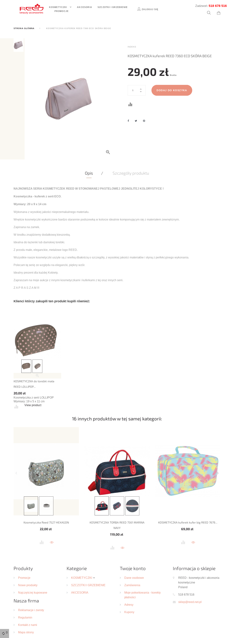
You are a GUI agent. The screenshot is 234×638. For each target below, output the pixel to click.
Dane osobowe (134, 577)
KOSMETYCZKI (81, 577)
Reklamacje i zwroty (31, 610)
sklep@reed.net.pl (190, 602)
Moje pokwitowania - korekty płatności (142, 595)
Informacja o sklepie (194, 568)
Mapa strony (26, 632)
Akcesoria (84, 7)
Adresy (128, 604)
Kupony (129, 612)
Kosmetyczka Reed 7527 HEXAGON (46, 522)
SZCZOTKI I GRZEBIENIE (88, 585)
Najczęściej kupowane (32, 592)
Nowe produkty (27, 585)
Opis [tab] (89, 173)
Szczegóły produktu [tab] (131, 173)
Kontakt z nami (27, 624)
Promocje (61, 11)
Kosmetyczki (58, 7)
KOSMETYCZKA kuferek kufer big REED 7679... (187, 522)
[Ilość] (137, 90)
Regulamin (25, 617)
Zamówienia (132, 585)
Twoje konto (133, 568)
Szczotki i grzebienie (113, 7)
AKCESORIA (79, 592)
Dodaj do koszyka (172, 90)
